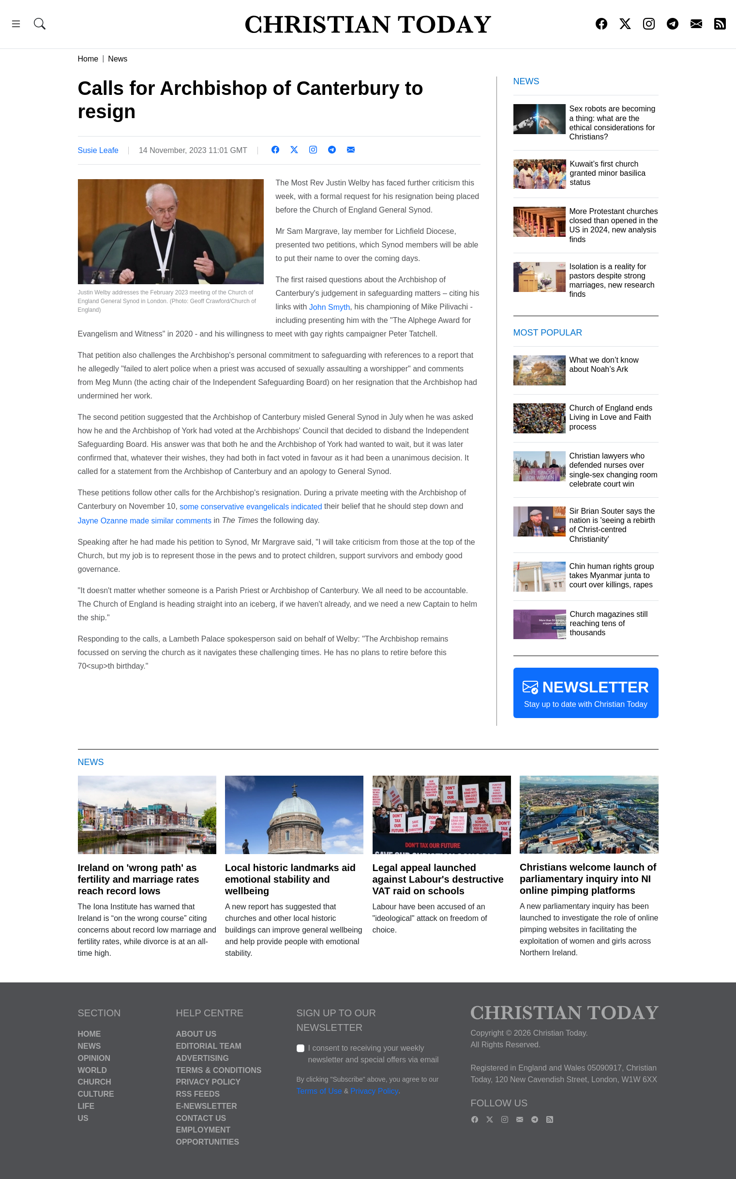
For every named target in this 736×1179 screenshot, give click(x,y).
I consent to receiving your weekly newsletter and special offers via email (373, 1054)
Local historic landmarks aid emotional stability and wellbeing (290, 879)
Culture (96, 1094)
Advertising (202, 1058)
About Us (196, 1034)
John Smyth (329, 307)
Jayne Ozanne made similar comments (145, 521)
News (117, 59)
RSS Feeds (198, 1094)
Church (94, 1082)
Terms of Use (319, 1091)
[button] (16, 25)
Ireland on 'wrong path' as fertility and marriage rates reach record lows (138, 879)
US (83, 1118)
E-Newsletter (206, 1106)
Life (86, 1106)
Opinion (94, 1058)
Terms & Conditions (219, 1070)
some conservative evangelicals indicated (251, 507)
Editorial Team (208, 1046)
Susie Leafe (98, 150)
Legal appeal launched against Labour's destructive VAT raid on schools (438, 879)
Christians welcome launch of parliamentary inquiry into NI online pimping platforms (588, 879)
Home (88, 59)
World (92, 1070)
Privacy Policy (208, 1082)
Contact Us (201, 1118)
